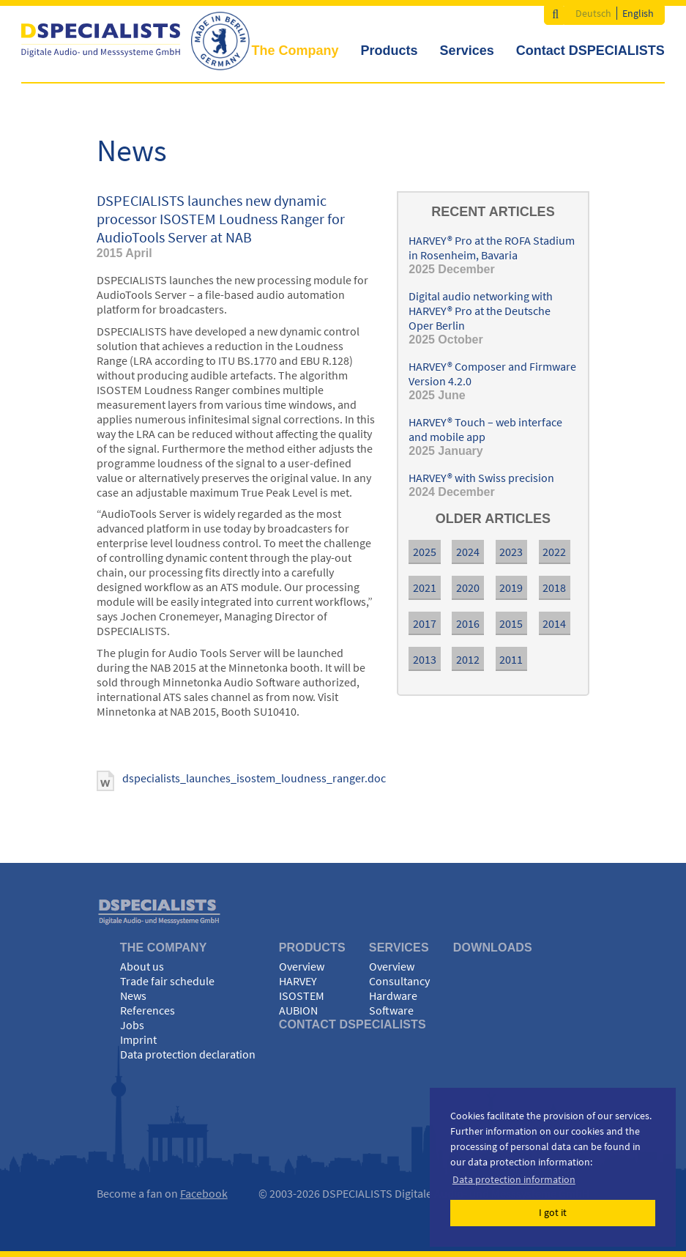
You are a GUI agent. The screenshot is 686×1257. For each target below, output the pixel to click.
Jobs (132, 1024)
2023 (511, 551)
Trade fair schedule (167, 981)
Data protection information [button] (513, 1179)
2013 (424, 659)
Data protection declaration (188, 1054)
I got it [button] (553, 1212)
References (147, 1010)
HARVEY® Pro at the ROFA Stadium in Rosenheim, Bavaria (492, 247)
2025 (424, 551)
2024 (468, 551)
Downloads (492, 947)
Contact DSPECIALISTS (590, 50)
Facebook (204, 1193)
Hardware (393, 995)
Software (391, 1010)
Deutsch (593, 13)
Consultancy (399, 981)
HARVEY (298, 981)
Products (389, 50)
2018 (554, 587)
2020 (468, 587)
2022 (554, 551)
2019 (511, 587)
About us (142, 966)
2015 (511, 623)
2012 (468, 659)
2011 (511, 659)
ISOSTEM (301, 995)
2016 (468, 623)
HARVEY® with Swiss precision (481, 477)
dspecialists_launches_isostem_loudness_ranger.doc (254, 778)
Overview (301, 966)
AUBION (298, 1010)
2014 (554, 623)
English (638, 13)
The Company (295, 50)
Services (467, 50)
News (133, 995)
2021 (424, 587)
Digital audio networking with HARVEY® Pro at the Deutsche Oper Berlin (481, 311)
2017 (424, 623)
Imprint (138, 1039)
